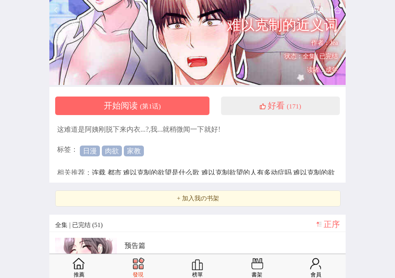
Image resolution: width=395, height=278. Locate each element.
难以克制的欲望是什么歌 (162, 172)
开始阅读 (132, 105)
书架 (317, 10)
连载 (100, 172)
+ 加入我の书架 (198, 198)
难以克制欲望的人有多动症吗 (247, 172)
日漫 (90, 151)
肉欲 (112, 151)
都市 (115, 172)
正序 (332, 224)
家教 (134, 151)
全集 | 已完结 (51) (79, 225)
